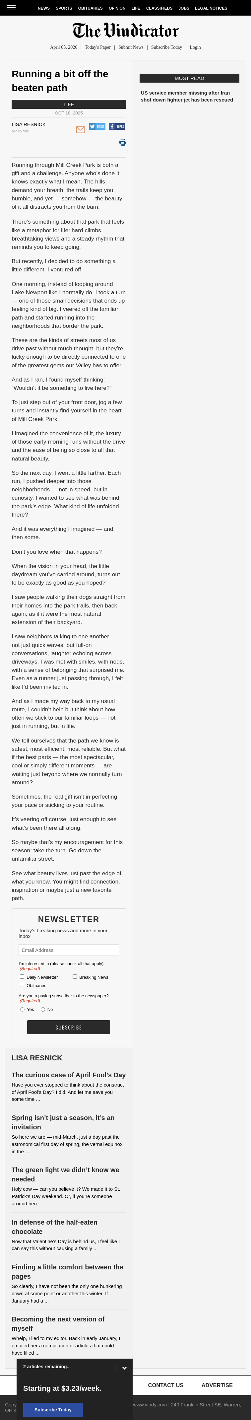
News (44, 8)
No (50, 1009)
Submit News (131, 47)
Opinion (117, 8)
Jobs (183, 8)
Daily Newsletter (42, 977)
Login (195, 47)
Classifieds (159, 8)
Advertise (217, 1385)
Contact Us (166, 1385)
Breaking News (93, 977)
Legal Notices (211, 8)
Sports (64, 8)
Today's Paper (98, 47)
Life (136, 8)
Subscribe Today (166, 47)
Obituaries (90, 8)
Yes (29, 1009)
